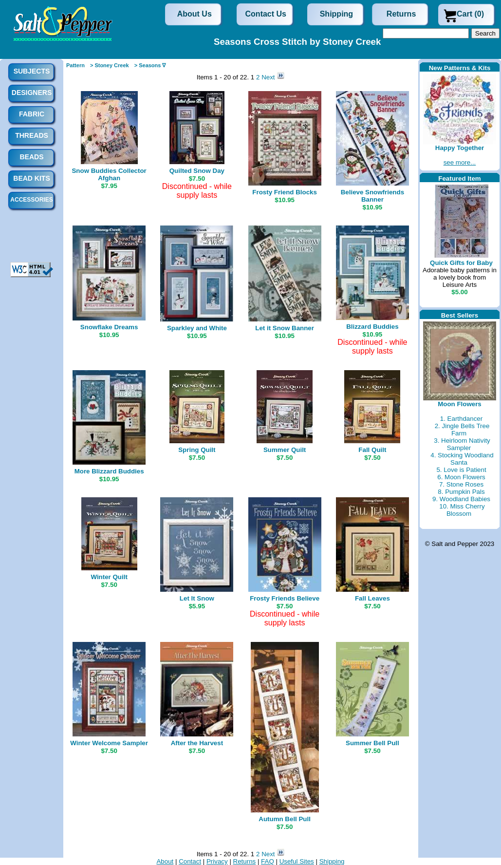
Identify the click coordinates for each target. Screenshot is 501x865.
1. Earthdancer (461, 418)
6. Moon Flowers (461, 477)
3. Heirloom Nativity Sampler (462, 444)
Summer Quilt (284, 449)
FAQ (267, 861)
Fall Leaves (372, 598)
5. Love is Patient (461, 469)
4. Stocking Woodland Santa (461, 458)
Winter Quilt (109, 577)
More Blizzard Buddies (109, 471)
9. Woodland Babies (461, 499)
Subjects (32, 71)
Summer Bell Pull (372, 743)
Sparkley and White (197, 328)
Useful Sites (296, 861)
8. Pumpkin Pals (461, 491)
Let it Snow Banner (284, 328)
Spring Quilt (196, 449)
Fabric (31, 114)
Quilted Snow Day (196, 170)
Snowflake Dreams (109, 327)
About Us (194, 14)
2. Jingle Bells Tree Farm (462, 429)
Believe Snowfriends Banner (372, 195)
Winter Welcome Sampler (109, 743)
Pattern (75, 65)
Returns (401, 14)
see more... (460, 162)
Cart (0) (470, 14)
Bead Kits (31, 178)
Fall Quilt (372, 449)
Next (269, 77)
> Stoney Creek (109, 65)
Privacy (217, 861)
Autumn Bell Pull (285, 819)
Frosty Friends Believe (284, 598)
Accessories (31, 199)
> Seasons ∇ (150, 65)
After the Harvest (197, 743)
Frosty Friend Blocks (284, 192)
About (164, 861)
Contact (190, 861)
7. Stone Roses (461, 484)
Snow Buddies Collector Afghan (109, 174)
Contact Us (265, 14)
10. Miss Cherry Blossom (461, 510)
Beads (31, 157)
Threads (31, 135)
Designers (32, 92)
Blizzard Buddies (372, 326)
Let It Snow (197, 598)
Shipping (336, 14)
